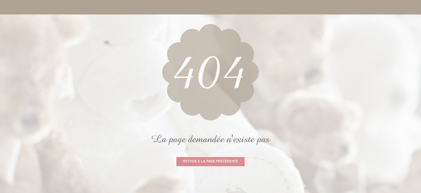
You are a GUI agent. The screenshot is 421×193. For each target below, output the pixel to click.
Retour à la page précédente (210, 161)
